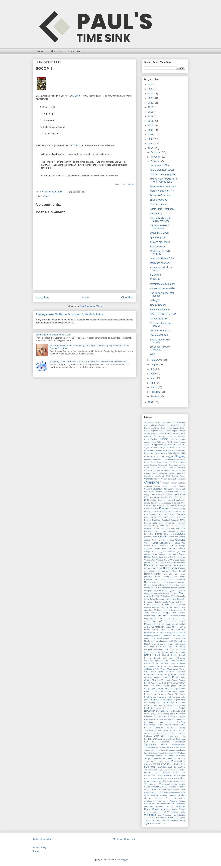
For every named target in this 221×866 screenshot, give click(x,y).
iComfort (147, 585)
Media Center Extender (173, 630)
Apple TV (148, 445)
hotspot (170, 579)
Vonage (147, 790)
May (153, 378)
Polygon (147, 689)
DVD (179, 503)
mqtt (152, 647)
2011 (151, 121)
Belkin (146, 457)
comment (172, 479)
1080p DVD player (159, 232)
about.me (167, 422)
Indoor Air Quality (151, 588)
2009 (151, 130)
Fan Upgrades (150, 523)
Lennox (179, 610)
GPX (170, 560)
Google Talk (168, 557)
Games (46, 196)
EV (160, 514)
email (176, 509)
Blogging (179, 456)
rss (183, 716)
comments (181, 479)
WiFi (173, 804)
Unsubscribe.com (151, 775)
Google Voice (179, 557)
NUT (157, 669)
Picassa (182, 680)
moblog (181, 641)
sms (177, 736)
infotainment (165, 588)
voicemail (181, 787)
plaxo (175, 683)
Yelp (158, 820)
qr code (176, 697)
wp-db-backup (179, 815)
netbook (173, 652)
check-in (181, 468)
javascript (181, 596)
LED (154, 610)
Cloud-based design (165, 473)
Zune (153, 823)
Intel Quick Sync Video (175, 591)
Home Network (178, 571)
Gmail (155, 543)
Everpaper (148, 517)
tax (166, 753)
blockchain (155, 457)
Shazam (147, 728)
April (153, 382)
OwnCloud (181, 672)
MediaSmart (150, 633)
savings (170, 722)
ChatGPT (173, 468)
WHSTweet (161, 804)
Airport (168, 431)
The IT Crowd (156, 761)
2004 (151, 402)
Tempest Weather (152, 758)
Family (181, 520)
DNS (146, 500)
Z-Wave (174, 820)
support (172, 750)
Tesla (164, 758)
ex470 (165, 517)
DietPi (169, 495)
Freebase (181, 531)
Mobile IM (155, 279)
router (178, 716)
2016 (151, 107)
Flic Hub (175, 526)
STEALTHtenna (158, 204)
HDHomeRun (179, 565)
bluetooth (148, 460)
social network (151, 739)
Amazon (168, 433)
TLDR (159, 764)
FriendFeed (160, 534)
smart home (150, 733)
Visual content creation (175, 784)
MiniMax (166, 638)
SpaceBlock (175, 739)
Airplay (161, 431)
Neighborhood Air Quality (156, 652)
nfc (157, 663)
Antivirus (160, 442)
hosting (162, 579)
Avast (168, 450)
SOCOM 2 (75, 145)
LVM (178, 619)
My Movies (168, 647)
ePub (159, 512)
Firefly (155, 526)
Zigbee (147, 823)
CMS (168, 476)
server (182, 725)
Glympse (148, 543)
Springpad (165, 742)
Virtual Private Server (176, 781)
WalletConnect (173, 790)
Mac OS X (159, 621)
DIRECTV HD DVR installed (160, 252)
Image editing (158, 585)
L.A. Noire (165, 605)
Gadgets (180, 533)
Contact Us (74, 51)
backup (164, 453)
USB (146, 778)
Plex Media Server (160, 686)
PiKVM (147, 683)
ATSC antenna (157, 246)
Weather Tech (162, 798)
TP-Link (170, 764)
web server (162, 801)
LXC (183, 619)
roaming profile (169, 714)
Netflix (147, 655)
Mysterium (158, 650)
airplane (154, 431)
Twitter (182, 770)
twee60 (169, 770)
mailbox (182, 624)
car (153, 468)
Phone (175, 677)
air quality (153, 428)
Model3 (147, 644)
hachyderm (162, 563)
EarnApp (153, 506)
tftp (175, 758)
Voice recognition (159, 335)
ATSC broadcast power (162, 169)
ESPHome (173, 512)
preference (180, 689)
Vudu (163, 790)
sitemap (182, 728)
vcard (170, 778)
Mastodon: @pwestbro (124, 839)
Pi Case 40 (157, 680)
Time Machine (178, 761)
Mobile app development (155, 641)
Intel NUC (159, 590)
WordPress (150, 814)
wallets (182, 790)
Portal (166, 689)
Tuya (160, 770)
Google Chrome (165, 552)
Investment (157, 593)
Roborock (148, 716)
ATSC (172, 447)
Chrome (148, 470)
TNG (164, 764)
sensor (175, 725)
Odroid (175, 669)
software (161, 739)
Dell (183, 492)
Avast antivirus (178, 450)
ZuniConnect (161, 823)
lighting (147, 616)
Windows (148, 806)
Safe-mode (148, 722)
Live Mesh (173, 616)
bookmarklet (168, 460)
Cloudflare (148, 476)
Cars (158, 467)
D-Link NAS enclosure (161, 195)
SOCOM (130, 184)
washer (160, 792)
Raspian (176, 700)
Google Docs (179, 552)
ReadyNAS (168, 702)
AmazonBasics (150, 439)
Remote (169, 711)
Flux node (180, 528)
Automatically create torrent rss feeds (160, 219)
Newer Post (42, 297)
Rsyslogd (167, 719)
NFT (167, 663)
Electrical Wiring (151, 509)
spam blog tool (157, 237)
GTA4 (154, 563)
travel (146, 767)
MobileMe (173, 641)
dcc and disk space (160, 242)
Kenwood (148, 602)
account (182, 422)
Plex (146, 686)
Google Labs (171, 554)
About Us (55, 51)
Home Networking (152, 574)
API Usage (175, 442)
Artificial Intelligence (159, 448)
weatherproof (149, 801)
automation (149, 450)
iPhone (181, 593)
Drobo (157, 503)
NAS (166, 650)
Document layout (165, 500)
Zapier (182, 820)
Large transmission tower (163, 186)
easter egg (162, 506)
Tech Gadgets (179, 753)
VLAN (147, 787)
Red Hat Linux (169, 708)
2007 (151, 139)
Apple (182, 442)
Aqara (178, 445)
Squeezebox (179, 742)
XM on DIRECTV (159, 318)
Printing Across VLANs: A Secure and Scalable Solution (69, 314)
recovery (177, 705)
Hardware (149, 565)
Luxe (173, 619)
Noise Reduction (163, 666)
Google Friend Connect (154, 554)
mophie (182, 644)
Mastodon (159, 627)
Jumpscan (160, 599)
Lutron (153, 619)
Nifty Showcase (178, 663)
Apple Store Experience (162, 209)
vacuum (153, 778)
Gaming (182, 537)
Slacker (165, 730)
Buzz (171, 465)
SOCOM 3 (75, 96)
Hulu (146, 582)
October (155, 161)
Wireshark (157, 812)
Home (40, 51)
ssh (157, 747)
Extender (148, 520)
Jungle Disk (170, 599)
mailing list (149, 627)
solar (168, 739)
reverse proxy (150, 714)
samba (160, 722)
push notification (160, 697)
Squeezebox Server (155, 744)
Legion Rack (169, 610)
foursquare (148, 531)
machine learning (177, 621)
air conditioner (177, 425)
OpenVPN (170, 672)
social (182, 736)
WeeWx (147, 804)
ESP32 (165, 512)
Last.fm (173, 605)
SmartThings (160, 736)
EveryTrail (158, 517)
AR (184, 445)
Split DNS (150, 742)
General (180, 539)
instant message (178, 588)
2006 (151, 143)
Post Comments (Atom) (91, 306)
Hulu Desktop (155, 582)
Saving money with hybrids (160, 341)
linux (165, 616)
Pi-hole (167, 680)
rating (183, 700)
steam (176, 747)
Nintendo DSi (149, 666)
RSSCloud (158, 719)
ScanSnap (181, 722)
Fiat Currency (170, 523)
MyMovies (148, 650)
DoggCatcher (179, 500)
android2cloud (150, 442)
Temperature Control (176, 756)
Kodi (177, 602)
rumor (178, 719)
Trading (177, 764)
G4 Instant (171, 534)
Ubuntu (147, 772)
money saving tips (158, 644)
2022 (151, 102)
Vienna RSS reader (160, 309)
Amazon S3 (150, 436)
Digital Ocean (150, 497)
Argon (146, 448)
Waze (183, 792)
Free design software (165, 531)
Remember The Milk (154, 711)
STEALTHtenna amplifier (163, 174)
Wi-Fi (169, 804)
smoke (170, 736)
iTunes (174, 596)
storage (147, 750)
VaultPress (162, 778)
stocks (182, 747)
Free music (156, 213)
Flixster (157, 528)
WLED (166, 812)
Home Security (162, 577)
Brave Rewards (157, 462)
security (167, 725)
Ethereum (153, 514)
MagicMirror (149, 624)
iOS (171, 593)
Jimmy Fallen (149, 599)
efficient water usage (176, 506)
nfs (162, 663)
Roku (164, 716)
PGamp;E (167, 677)
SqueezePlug (149, 747)
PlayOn (181, 683)
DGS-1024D (161, 495)
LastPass (181, 605)
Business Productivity (159, 465)
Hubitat (182, 579)
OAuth (169, 669)
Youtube (165, 820)
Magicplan (160, 624)
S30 (183, 719)
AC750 (175, 422)
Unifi (183, 773)
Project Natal (150, 694)
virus (156, 784)
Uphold (162, 775)
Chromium (175, 471)
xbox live (169, 817)
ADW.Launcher (164, 425)
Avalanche (160, 450)
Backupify (172, 453)
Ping (152, 683)
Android (164, 439)
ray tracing (149, 703)
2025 (151, 89)
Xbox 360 (159, 817)
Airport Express (178, 431)
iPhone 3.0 (149, 596)
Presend (147, 691)
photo (183, 677)
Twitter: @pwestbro (42, 839)
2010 (151, 125)
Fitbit (162, 526)
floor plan (165, 528)
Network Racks (169, 655)
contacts (181, 483)
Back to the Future (152, 453)
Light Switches (178, 613)
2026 (151, 84)
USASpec (181, 775)
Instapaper (148, 591)
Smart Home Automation (168, 733)
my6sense (180, 647)
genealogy (169, 540)
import (182, 585)
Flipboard (148, 528)
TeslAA (170, 758)
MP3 (146, 647)
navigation (174, 650)
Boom (176, 460)
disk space (169, 497)
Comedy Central (160, 479)
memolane (161, 633)
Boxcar (182, 460)
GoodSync (163, 546)
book (160, 460)
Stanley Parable (166, 747)
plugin (173, 686)
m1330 (147, 621)
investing (148, 593)
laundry (177, 607)
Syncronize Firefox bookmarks (159, 227)
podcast (181, 686)
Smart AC (180, 730)
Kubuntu (156, 605)
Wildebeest (180, 804)
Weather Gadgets (168, 795)
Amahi (161, 433)
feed (160, 523)
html (176, 579)
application (170, 445)
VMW (164, 787)
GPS (165, 560)
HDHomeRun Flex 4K (153, 568)
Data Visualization (165, 492)
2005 (151, 148)
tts (175, 767)
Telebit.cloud (160, 756)
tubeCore (181, 767)
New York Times (167, 661)
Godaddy (163, 543)
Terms (36, 851)
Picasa (174, 680)
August (154, 364)
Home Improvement (163, 571)
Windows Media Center (173, 809)
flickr (183, 525)
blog (162, 457)
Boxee (147, 462)
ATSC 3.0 (180, 448)
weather (154, 795)
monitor (170, 644)
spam (183, 739)
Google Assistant (176, 549)
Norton (173, 666)
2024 (151, 93)
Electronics (166, 508)
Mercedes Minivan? (160, 263)
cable (176, 465)
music (158, 647)
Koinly (182, 602)
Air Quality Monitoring (166, 428)
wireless (147, 812)
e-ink (146, 506)
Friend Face (149, 534)
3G (156, 422)
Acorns (147, 425)
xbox (151, 817)
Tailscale (161, 753)
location (182, 616)
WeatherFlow (179, 798)
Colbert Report (178, 476)
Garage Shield (157, 540)
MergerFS (171, 633)
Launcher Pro (167, 607)
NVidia (162, 669)
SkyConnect (149, 730)
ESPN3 (182, 512)
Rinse (159, 714)
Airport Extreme (151, 433)
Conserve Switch (169, 483)
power (172, 689)
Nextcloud (180, 660)
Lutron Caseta (163, 619)
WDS (153, 354)
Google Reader (158, 305)
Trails (183, 764)
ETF (146, 514)
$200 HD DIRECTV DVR (163, 314)
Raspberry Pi (155, 699)
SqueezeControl (178, 745)
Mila (156, 636)
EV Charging (169, 514)
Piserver (158, 683)
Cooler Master (161, 486)
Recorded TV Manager (163, 705)
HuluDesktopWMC (169, 582)
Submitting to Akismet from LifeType (53, 334)
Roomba (171, 716)
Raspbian (167, 700)
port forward (157, 689)
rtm (173, 719)
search (159, 725)
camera (182, 465)
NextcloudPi (149, 663)
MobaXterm (180, 638)
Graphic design (179, 560)
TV (164, 770)
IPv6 (157, 596)
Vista (161, 784)
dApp (155, 492)
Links (159, 615)
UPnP (169, 775)
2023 (151, 98)
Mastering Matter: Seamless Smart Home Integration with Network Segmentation (88, 361)
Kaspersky (181, 599)
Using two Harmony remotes (160, 348)
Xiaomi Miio (149, 820)
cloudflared (159, 476)
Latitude (147, 607)
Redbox (182, 708)
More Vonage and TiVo (162, 190)
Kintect (171, 602)
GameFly (155, 537)
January (155, 396)
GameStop (173, 537)
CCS (165, 468)
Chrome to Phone (161, 471)
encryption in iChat (159, 165)
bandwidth (181, 453)
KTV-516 (148, 605)
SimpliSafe (159, 728)
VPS (158, 790)
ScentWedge (149, 725)
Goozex (159, 560)
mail (176, 624)
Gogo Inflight (174, 543)
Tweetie (175, 770)
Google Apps (160, 549)
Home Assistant (171, 568)
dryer (174, 503)
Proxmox (162, 694)
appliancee (158, 445)
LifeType (166, 613)
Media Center (151, 630)
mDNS (182, 627)
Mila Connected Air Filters (170, 636)
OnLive (153, 672)
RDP (159, 703)
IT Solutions (165, 596)
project (182, 691)
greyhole (147, 563)
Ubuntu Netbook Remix (166, 773)
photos (147, 680)
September (157, 360)
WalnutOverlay (150, 792)
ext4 (183, 517)
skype (158, 730)
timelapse (148, 764)
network (156, 655)
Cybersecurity (173, 489)
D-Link (182, 489)
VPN (153, 789)
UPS (174, 775)
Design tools (149, 495)
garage (147, 540)
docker (153, 500)
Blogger (169, 456)
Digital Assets (179, 495)
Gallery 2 (154, 300)
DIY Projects (180, 497)
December (156, 152)
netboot (182, 652)
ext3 (179, 517)
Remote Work (179, 711)
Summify (164, 750)
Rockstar (157, 716)
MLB (173, 638)
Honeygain (148, 579)
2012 (151, 116)
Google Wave (150, 560)
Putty (170, 697)
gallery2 (147, 537)
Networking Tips (151, 661)
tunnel (154, 770)
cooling (173, 486)
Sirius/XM (171, 728)
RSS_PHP (148, 719)
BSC (175, 462)
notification (180, 666)
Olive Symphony (158, 200)
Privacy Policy (39, 847)
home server (179, 577)
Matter (168, 627)
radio (183, 697)
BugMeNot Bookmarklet (162, 288)
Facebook (156, 520)
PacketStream (150, 674)
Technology (149, 756)
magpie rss (169, 624)
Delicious (177, 492)
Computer (152, 482)
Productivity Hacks (169, 691)
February (156, 391)
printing (156, 691)
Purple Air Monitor (176, 694)
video (176, 778)
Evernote (181, 514)
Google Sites (157, 557)
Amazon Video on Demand (172, 436)
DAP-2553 (148, 492)
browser (168, 462)
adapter (154, 425)
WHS (153, 804)
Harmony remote (163, 565)
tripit (153, 767)
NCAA (182, 650)
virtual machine (159, 781)
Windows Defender (164, 806)
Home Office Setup (171, 574)
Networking (180, 658)
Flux (173, 528)
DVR (183, 503)
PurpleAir (148, 697)
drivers (147, 503)
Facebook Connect (170, 520)
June (153, 373)
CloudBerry (180, 473)
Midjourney (148, 636)
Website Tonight (177, 801)
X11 (146, 818)
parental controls (176, 674)
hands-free (171, 563)
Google (173, 546)
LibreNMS (155, 613)
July (153, 369)
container (148, 486)
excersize (173, 517)
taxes (170, 753)
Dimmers (160, 497)
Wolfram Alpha (178, 812)
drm (152, 503)
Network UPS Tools (163, 658)
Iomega (166, 593)
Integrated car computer (162, 284)
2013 (151, 111)
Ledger (160, 610)
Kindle (165, 602)
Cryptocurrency (160, 489)
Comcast (148, 479)
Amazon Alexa (179, 433)
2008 (151, 134)
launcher (155, 607)
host (156, 579)
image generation (171, 585)
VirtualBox (148, 784)
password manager (152, 677)
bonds (155, 460)
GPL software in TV (160, 330)
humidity (181, 582)
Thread (167, 761)
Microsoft (181, 633)
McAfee (175, 627)
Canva (147, 468)
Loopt (146, 619)
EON (154, 512)
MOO (176, 644)
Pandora (162, 674)
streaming (155, 750)
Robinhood (180, 714)
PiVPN (165, 683)
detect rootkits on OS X (162, 258)
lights (153, 616)
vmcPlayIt (156, 787)
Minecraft (158, 638)
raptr (146, 700)
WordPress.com (164, 815)
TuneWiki (148, 770)
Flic (167, 526)
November (156, 156)
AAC (160, 422)
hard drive (181, 563)
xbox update (180, 818)
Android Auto (178, 439)
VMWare (172, 787)
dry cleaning (165, 503)
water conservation (172, 792)
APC (167, 442)
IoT (175, 593)
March (154, 387)
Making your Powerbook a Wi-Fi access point (163, 180)
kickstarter (157, 602)
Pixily (170, 683)
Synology (153, 753)
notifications (149, 669)
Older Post (127, 297)
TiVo (154, 764)
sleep (172, 730)
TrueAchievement (164, 767)
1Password (148, 422)
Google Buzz (150, 552)
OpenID (161, 672)
